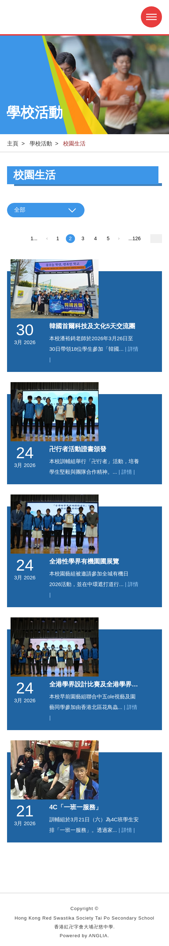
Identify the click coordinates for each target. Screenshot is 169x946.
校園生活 (74, 144)
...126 (135, 238)
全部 (19, 210)
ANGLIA (98, 935)
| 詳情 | (127, 472)
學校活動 (41, 144)
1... (34, 238)
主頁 (12, 144)
